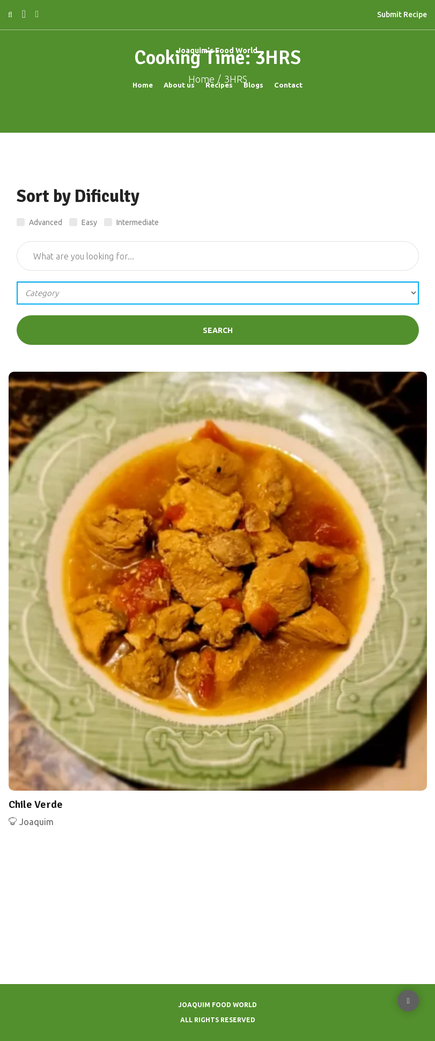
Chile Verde (36, 804)
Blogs (253, 85)
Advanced (39, 222)
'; (218, 293)
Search (218, 330)
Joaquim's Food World (217, 50)
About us (179, 85)
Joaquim (36, 822)
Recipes (219, 85)
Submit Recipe (402, 14)
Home (142, 85)
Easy (83, 222)
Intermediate (131, 222)
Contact (288, 85)
